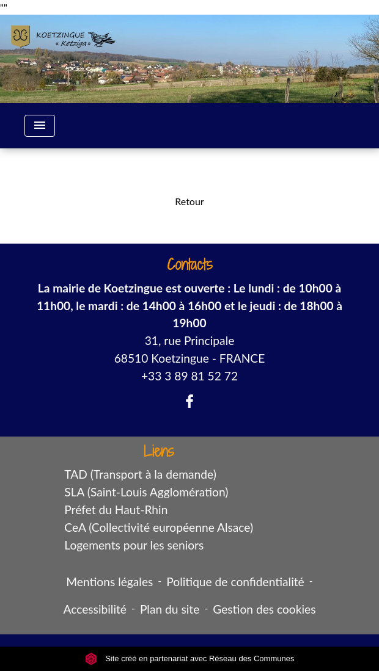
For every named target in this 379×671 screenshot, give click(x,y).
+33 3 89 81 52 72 (189, 376)
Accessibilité (95, 609)
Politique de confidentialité (235, 582)
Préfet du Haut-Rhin (115, 509)
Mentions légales (109, 582)
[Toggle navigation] (39, 126)
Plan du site (169, 609)
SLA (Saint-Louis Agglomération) (146, 492)
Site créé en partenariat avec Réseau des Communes (190, 658)
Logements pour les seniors (134, 545)
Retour (189, 201)
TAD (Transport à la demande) (140, 474)
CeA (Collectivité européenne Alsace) (158, 527)
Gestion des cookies (264, 609)
